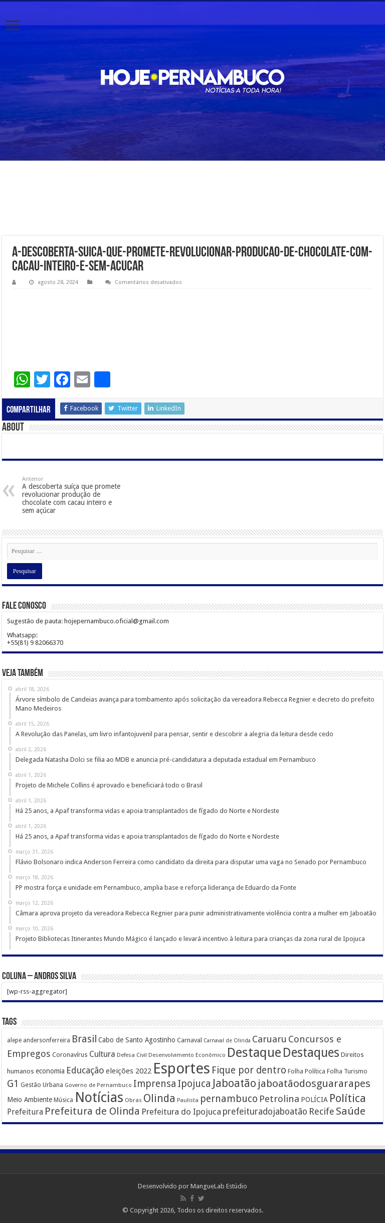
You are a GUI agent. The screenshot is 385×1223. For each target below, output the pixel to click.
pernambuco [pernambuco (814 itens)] (229, 1099)
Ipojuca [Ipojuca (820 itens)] (194, 1084)
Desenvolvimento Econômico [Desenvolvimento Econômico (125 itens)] (187, 1054)
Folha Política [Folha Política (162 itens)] (306, 1071)
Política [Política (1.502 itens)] (347, 1098)
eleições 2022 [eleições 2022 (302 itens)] (128, 1070)
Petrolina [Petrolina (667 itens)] (279, 1099)
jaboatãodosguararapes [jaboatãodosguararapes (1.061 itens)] (314, 1083)
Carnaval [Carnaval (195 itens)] (189, 1040)
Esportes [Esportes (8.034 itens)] (181, 1068)
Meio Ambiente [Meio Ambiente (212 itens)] (29, 1100)
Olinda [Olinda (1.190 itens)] (159, 1098)
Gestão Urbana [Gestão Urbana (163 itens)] (42, 1085)
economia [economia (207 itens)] (50, 1071)
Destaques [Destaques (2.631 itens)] (311, 1052)
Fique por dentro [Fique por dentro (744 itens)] (249, 1070)
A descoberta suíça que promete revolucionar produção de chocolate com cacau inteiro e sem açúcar (73, 495)
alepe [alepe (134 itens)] (14, 1040)
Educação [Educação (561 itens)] (85, 1070)
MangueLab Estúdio (218, 1186)
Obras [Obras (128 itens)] (133, 1100)
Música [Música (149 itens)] (63, 1100)
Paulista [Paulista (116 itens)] (188, 1100)
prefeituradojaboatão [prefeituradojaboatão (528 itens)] (265, 1112)
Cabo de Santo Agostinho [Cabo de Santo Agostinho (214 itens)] (136, 1040)
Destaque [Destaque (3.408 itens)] (254, 1052)
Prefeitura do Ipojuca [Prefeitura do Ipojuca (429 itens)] (181, 1112)
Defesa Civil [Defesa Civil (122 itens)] (132, 1054)
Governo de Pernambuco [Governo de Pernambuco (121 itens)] (98, 1085)
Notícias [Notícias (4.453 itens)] (99, 1097)
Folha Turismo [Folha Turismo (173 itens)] (347, 1071)
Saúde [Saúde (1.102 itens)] (350, 1111)
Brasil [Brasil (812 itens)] (84, 1039)
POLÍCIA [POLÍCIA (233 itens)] (314, 1100)
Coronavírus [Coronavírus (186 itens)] (70, 1054)
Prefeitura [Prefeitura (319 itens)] (25, 1112)
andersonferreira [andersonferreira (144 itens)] (46, 1040)
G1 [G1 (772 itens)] (13, 1084)
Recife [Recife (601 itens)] (321, 1111)
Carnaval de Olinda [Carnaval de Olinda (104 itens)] (227, 1040)
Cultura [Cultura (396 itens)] (102, 1054)
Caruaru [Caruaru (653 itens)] (269, 1039)
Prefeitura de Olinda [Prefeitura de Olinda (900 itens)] (92, 1111)
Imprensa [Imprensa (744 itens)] (154, 1084)
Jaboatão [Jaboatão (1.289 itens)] (234, 1083)
